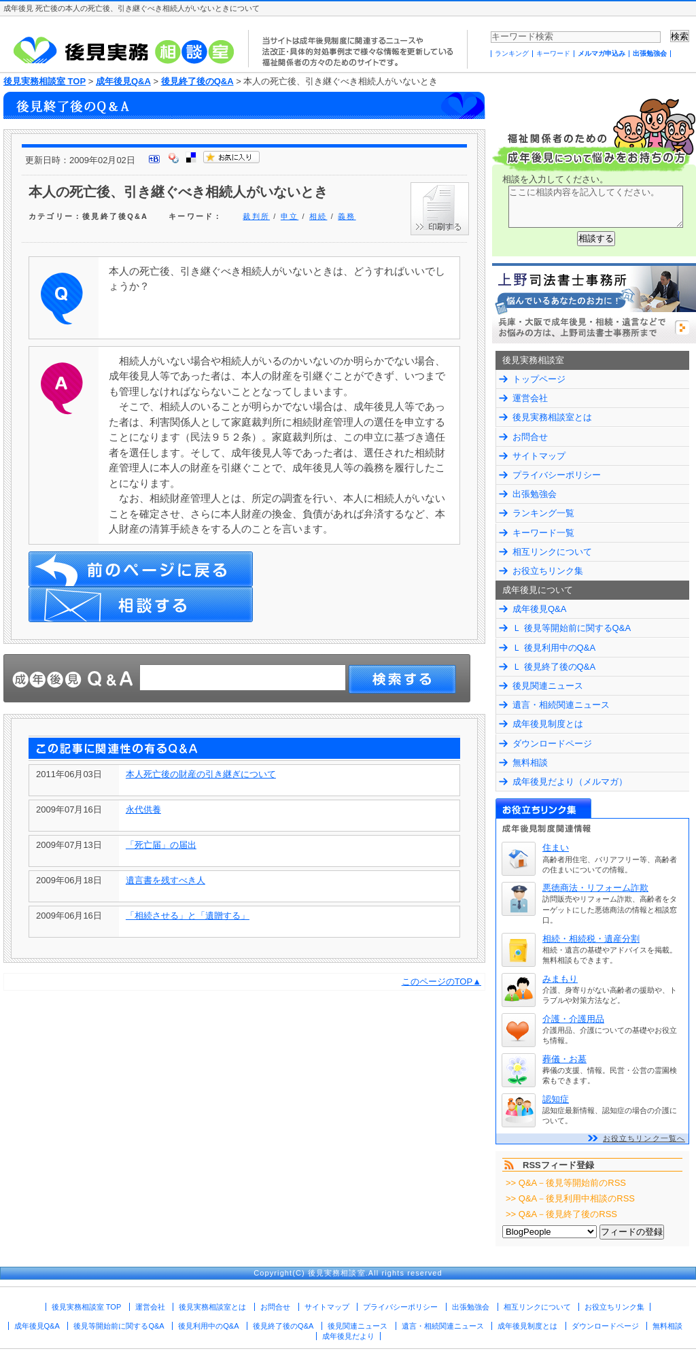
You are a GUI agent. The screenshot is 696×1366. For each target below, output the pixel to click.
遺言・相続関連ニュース (561, 705)
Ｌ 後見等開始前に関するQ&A (571, 628)
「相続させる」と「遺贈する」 (187, 915)
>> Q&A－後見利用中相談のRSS (570, 1198)
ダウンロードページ (552, 743)
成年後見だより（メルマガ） (569, 781)
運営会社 (530, 398)
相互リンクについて (552, 552)
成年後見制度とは (547, 724)
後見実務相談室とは (552, 417)
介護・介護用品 (573, 1019)
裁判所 (256, 216)
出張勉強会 (650, 53)
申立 (289, 216)
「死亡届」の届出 (161, 845)
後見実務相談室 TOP (44, 81)
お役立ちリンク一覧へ (644, 1138)
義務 (346, 216)
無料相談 (530, 762)
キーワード (553, 53)
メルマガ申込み (601, 53)
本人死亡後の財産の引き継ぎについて (201, 774)
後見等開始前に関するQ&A (118, 1326)
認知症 (555, 1099)
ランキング (512, 53)
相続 (318, 216)
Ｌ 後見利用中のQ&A (553, 648)
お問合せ (530, 437)
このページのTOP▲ (441, 981)
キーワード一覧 (543, 533)
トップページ (539, 379)
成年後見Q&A (123, 81)
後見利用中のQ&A (208, 1326)
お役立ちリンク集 (547, 571)
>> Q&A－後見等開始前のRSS (566, 1183)
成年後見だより (348, 1336)
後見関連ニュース (547, 686)
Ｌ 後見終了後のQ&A (553, 667)
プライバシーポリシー (556, 475)
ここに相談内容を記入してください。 (595, 207)
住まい (555, 847)
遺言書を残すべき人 (165, 880)
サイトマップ (539, 456)
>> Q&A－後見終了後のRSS (561, 1214)
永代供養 (143, 809)
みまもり (560, 979)
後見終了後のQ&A (197, 81)
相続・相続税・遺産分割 (591, 939)
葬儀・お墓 (564, 1059)
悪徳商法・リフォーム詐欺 (595, 888)
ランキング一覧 (543, 513)
